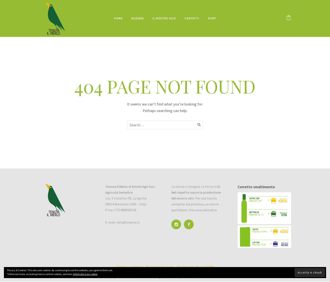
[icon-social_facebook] (190, 224)
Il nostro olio (164, 18)
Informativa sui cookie (85, 274)
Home (118, 18)
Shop (212, 18)
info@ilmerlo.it (128, 222)
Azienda (137, 18)
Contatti (192, 18)
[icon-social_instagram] (177, 224)
